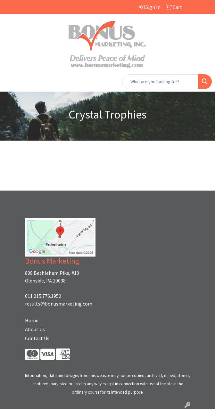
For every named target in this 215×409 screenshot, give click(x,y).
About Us (35, 329)
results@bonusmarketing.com (58, 303)
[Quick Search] (160, 81)
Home (31, 320)
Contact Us (37, 338)
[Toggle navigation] (10, 81)
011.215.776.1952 (43, 296)
